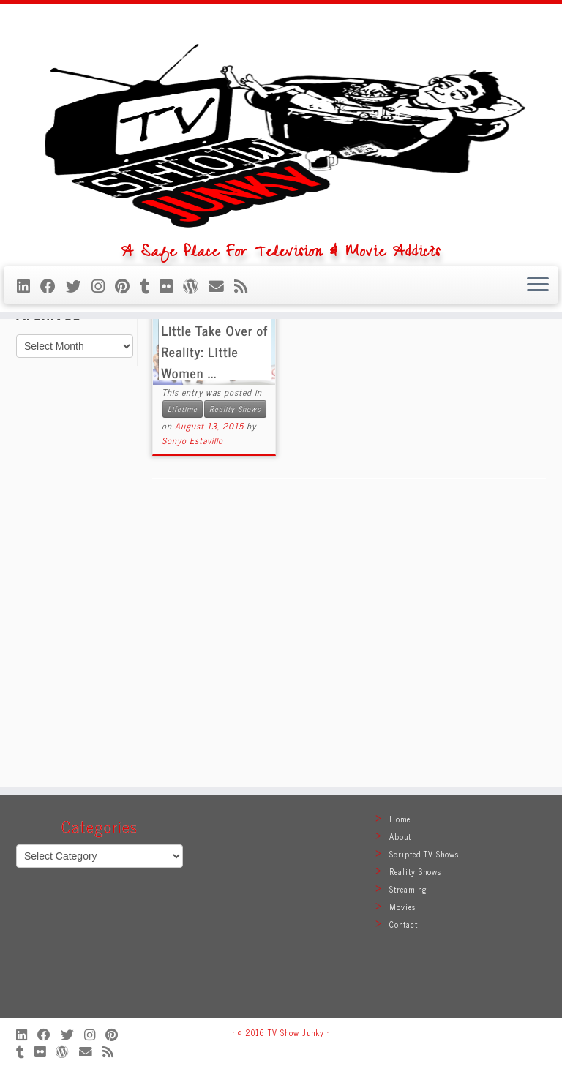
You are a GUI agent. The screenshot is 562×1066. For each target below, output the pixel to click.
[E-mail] (221, 417)
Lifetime (183, 680)
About (400, 836)
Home (32, 477)
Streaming (408, 889)
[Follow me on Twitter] (78, 417)
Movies (402, 906)
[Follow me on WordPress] (196, 417)
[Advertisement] (281, 913)
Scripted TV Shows (424, 853)
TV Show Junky (296, 1032)
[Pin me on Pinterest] (127, 417)
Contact (403, 924)
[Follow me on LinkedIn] (28, 417)
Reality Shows (235, 680)
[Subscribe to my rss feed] (246, 417)
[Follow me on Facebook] (53, 417)
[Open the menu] (538, 418)
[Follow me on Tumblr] (150, 417)
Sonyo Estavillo (192, 712)
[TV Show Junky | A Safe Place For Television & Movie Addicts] (281, 194)
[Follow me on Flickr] (171, 417)
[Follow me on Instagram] (103, 417)
